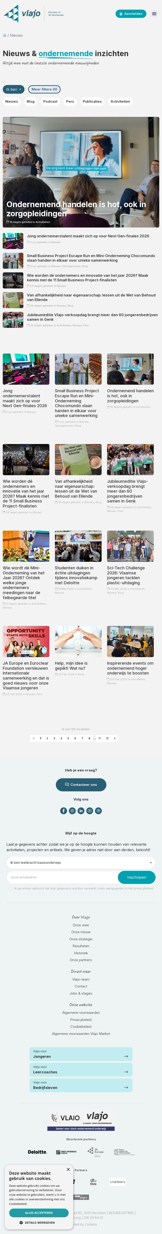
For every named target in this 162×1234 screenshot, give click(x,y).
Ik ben (12, 89)
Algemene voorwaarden (81, 1012)
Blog (31, 101)
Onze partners (81, 960)
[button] (39, 1222)
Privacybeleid (81, 1019)
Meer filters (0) (44, 89)
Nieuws (11, 101)
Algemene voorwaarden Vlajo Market (81, 1033)
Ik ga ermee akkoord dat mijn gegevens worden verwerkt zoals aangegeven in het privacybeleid (83, 888)
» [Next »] (115, 738)
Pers (70, 101)
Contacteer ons (81, 784)
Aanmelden (131, 14)
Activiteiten (120, 101)
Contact (81, 986)
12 (107, 738)
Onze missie (81, 932)
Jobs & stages (81, 993)
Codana (91, 1224)
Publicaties (92, 101)
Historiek (81, 953)
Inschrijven (136, 877)
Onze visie (81, 925)
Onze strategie (80, 939)
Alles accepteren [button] (39, 1213)
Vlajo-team (80, 979)
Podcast (50, 101)
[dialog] (39, 1197)
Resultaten (81, 946)
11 (99, 738)
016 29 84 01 (93, 1218)
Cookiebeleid (80, 1026)
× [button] (68, 1169)
